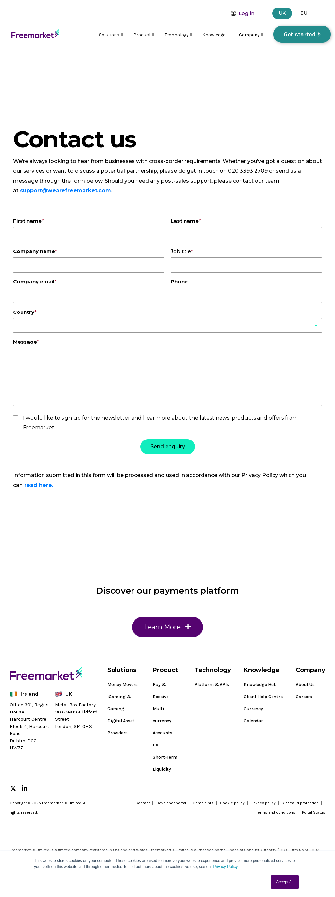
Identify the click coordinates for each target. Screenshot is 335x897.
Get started (300, 34)
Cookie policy (232, 803)
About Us (305, 684)
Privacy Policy (225, 866)
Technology (178, 35)
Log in (242, 13)
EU (303, 13)
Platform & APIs (211, 684)
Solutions (111, 35)
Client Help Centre (263, 696)
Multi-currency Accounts (162, 721)
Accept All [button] (284, 882)
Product (143, 35)
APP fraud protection (300, 803)
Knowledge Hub (260, 684)
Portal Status (313, 812)
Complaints (203, 803)
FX (155, 745)
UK (282, 13)
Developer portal (171, 803)
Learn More (167, 632)
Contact (142, 803)
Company (251, 35)
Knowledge (216, 35)
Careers (304, 696)
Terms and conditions (275, 812)
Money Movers (122, 684)
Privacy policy (263, 803)
